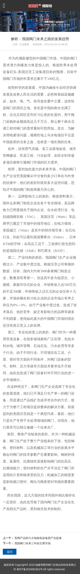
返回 (9, 552)
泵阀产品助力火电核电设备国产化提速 (38, 538)
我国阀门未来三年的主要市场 (33, 543)
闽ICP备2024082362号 (30, 569)
